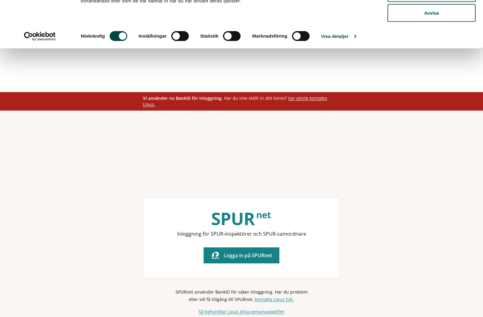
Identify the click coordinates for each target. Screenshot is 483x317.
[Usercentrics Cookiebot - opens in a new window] (40, 80)
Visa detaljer (334, 80)
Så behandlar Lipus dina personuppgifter (241, 312)
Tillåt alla (431, 16)
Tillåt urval (431, 36)
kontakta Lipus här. (274, 299)
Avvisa (431, 56)
